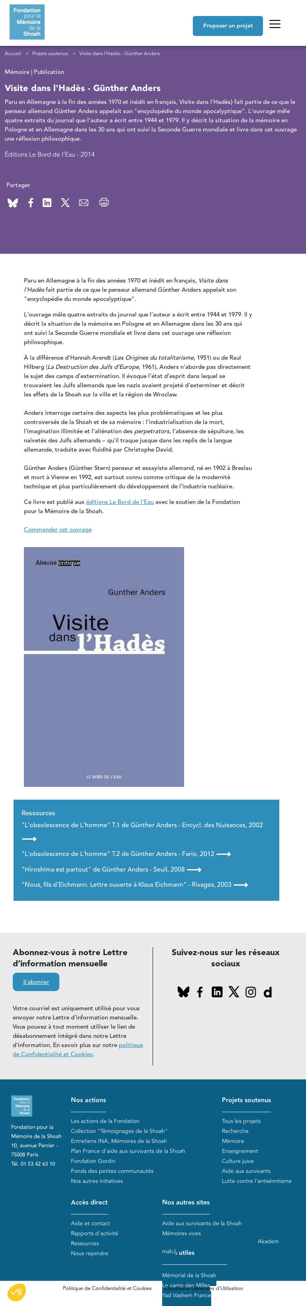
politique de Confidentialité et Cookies (78, 1050)
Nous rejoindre (89, 1253)
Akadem (268, 1241)
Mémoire (233, 1141)
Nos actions (88, 1100)
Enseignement (240, 1151)
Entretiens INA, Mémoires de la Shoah (119, 1141)
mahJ (169, 1251)
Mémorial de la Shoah (189, 1275)
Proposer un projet (228, 26)
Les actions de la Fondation (105, 1121)
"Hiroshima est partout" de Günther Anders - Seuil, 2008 (111, 869)
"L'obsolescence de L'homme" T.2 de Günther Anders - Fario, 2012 (126, 854)
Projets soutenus (50, 54)
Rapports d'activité (94, 1233)
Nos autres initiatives (97, 1181)
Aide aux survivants (246, 1171)
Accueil (13, 54)
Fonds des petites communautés (112, 1171)
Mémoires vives (181, 1233)
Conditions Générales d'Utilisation (204, 1288)
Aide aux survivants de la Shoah (202, 1223)
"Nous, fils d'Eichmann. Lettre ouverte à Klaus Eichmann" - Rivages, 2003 (135, 885)
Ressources (85, 1243)
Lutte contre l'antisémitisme (257, 1181)
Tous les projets (241, 1121)
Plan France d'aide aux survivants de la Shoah (128, 1151)
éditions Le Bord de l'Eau (120, 502)
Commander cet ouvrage (58, 529)
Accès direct (89, 1203)
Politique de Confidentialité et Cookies (107, 1288)
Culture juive (238, 1161)
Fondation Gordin (93, 1161)
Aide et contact (90, 1223)
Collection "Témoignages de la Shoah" (119, 1131)
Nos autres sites (186, 1203)
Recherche (235, 1131)
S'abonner (36, 982)
